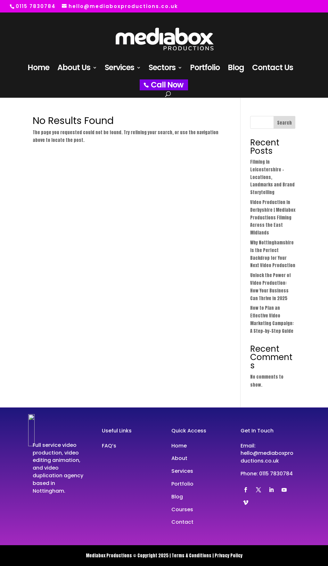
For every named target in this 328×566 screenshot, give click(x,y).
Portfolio (205, 69)
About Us (73, 69)
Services (119, 69)
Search (284, 122)
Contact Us (272, 69)
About (179, 458)
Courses (182, 509)
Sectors (162, 69)
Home (38, 69)
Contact (182, 522)
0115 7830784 (276, 473)
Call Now (167, 84)
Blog (236, 69)
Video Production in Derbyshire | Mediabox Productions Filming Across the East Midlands (272, 217)
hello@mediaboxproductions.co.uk (267, 456)
